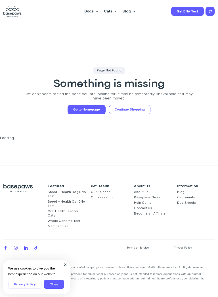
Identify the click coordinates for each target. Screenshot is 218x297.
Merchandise (58, 226)
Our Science (100, 192)
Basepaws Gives (147, 197)
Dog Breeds (186, 203)
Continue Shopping (130, 109)
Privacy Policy (25, 284)
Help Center (143, 203)
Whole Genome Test (64, 221)
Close (54, 284)
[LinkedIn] (26, 247)
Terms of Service (138, 247)
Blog (181, 192)
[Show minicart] (210, 11)
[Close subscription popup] (65, 264)
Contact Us (143, 208)
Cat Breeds (186, 197)
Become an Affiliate (149, 213)
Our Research (102, 197)
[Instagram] (16, 247)
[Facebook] (5, 247)
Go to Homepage (86, 109)
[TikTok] (36, 247)
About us (141, 192)
